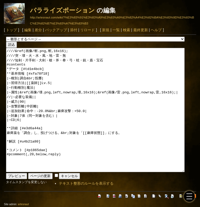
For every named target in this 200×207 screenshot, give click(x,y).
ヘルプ (156, 30)
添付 (73, 30)
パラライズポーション (62, 10)
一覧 (116, 30)
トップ (11, 30)
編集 (28, 30)
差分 (38, 30)
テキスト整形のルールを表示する (86, 183)
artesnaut (23, 204)
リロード (87, 30)
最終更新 (140, 30)
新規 (105, 30)
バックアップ (56, 30)
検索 (126, 30)
